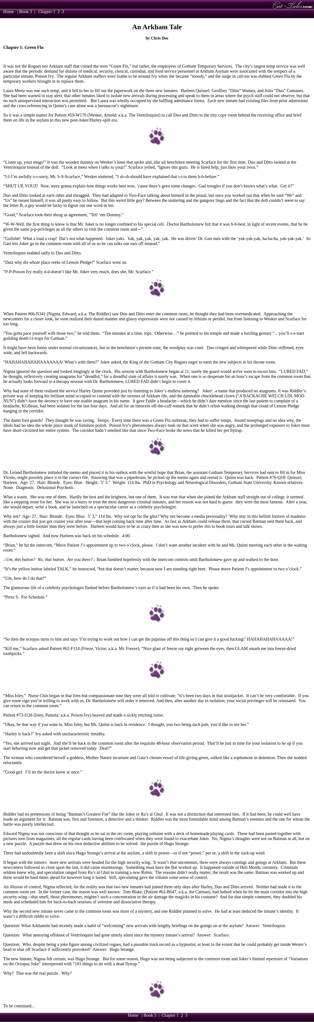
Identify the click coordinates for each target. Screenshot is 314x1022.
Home (8, 11)
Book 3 (25, 11)
